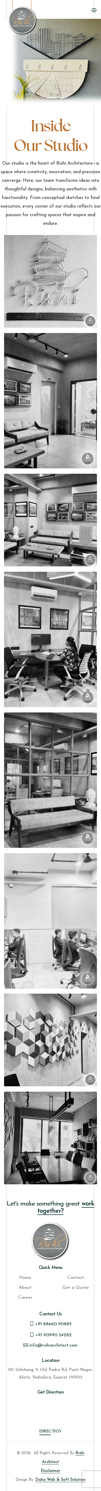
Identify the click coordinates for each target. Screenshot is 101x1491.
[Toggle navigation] (94, 10)
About (25, 1287)
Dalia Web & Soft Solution (60, 1480)
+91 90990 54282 (51, 1335)
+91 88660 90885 (50, 1324)
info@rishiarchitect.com (50, 1345)
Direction (50, 1431)
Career (25, 1297)
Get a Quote (75, 1287)
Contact (75, 1277)
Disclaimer (50, 1471)
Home (25, 1277)
